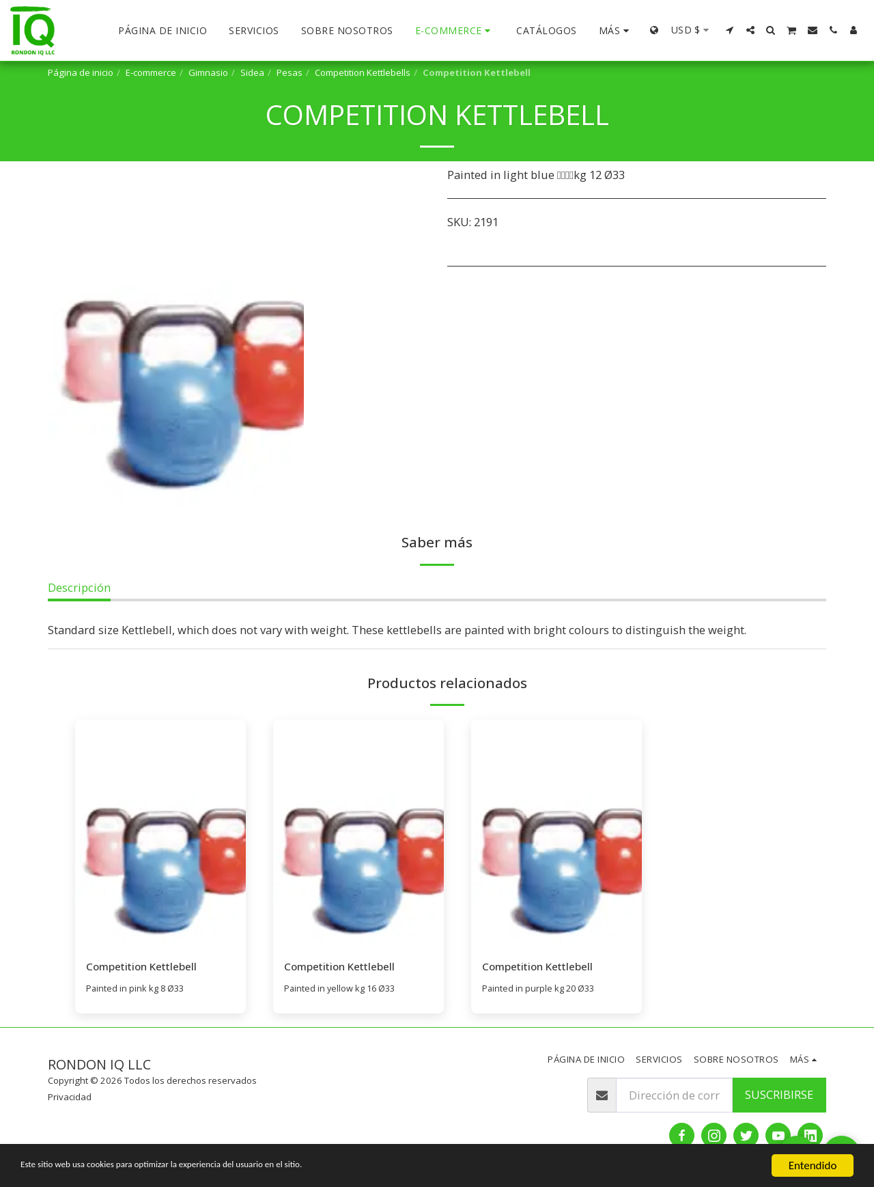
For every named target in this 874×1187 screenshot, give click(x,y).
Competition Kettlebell (145, 966)
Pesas (289, 72)
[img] (160, 833)
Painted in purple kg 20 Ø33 (540, 989)
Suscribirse (779, 1095)
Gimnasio (208, 72)
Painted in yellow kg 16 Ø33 (342, 989)
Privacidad (69, 1097)
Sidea (252, 72)
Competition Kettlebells (362, 72)
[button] (729, 30)
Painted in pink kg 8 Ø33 (137, 989)
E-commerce (151, 72)
